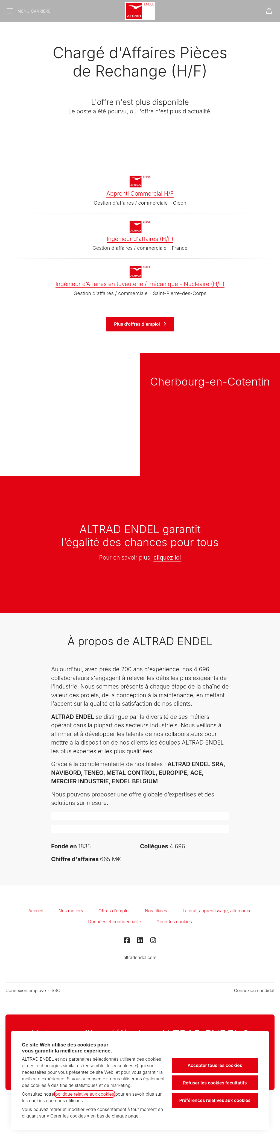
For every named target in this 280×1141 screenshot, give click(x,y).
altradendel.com (140, 957)
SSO (56, 990)
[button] (269, 11)
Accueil (35, 910)
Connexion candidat (254, 990)
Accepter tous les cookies (215, 1065)
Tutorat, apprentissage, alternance (217, 910)
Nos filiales (156, 910)
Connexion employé (25, 990)
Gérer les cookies (174, 921)
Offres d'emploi (114, 910)
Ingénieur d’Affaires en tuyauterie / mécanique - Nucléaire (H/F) (140, 284)
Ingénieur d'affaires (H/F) (140, 239)
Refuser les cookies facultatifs (215, 1083)
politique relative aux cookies (84, 1094)
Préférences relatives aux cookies (214, 1100)
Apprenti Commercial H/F (140, 193)
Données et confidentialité (114, 921)
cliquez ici (167, 557)
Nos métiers (71, 910)
